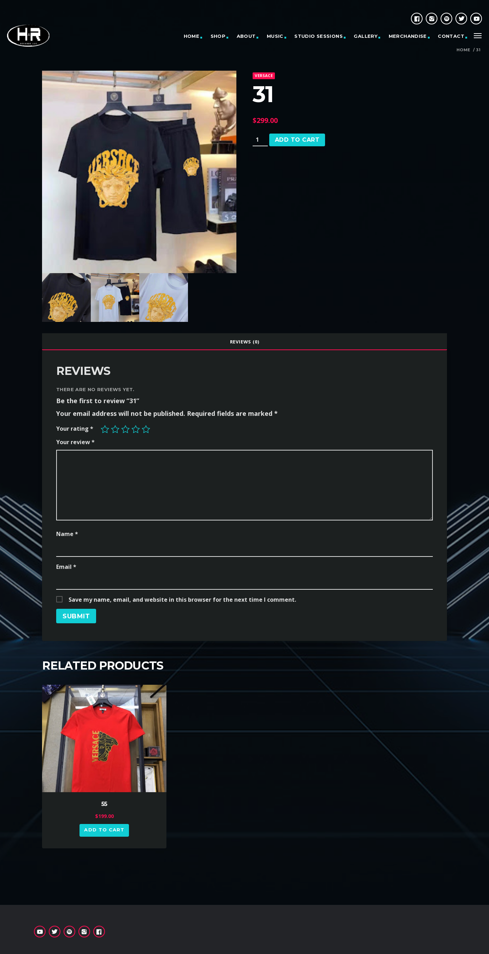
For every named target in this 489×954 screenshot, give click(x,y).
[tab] (244, 341)
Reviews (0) (244, 341)
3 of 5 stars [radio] (125, 429)
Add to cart (297, 139)
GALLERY (365, 36)
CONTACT (451, 36)
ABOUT (246, 36)
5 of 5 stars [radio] (146, 429)
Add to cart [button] (104, 829)
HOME (192, 36)
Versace (264, 75)
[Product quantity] (260, 140)
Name (67, 534)
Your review (75, 442)
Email (66, 567)
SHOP (218, 36)
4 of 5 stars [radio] (135, 429)
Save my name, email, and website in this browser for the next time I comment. (182, 599)
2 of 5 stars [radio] (115, 429)
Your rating (74, 428)
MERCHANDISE (408, 36)
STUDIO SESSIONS (318, 36)
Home (463, 50)
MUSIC (275, 36)
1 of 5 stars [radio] (105, 429)
